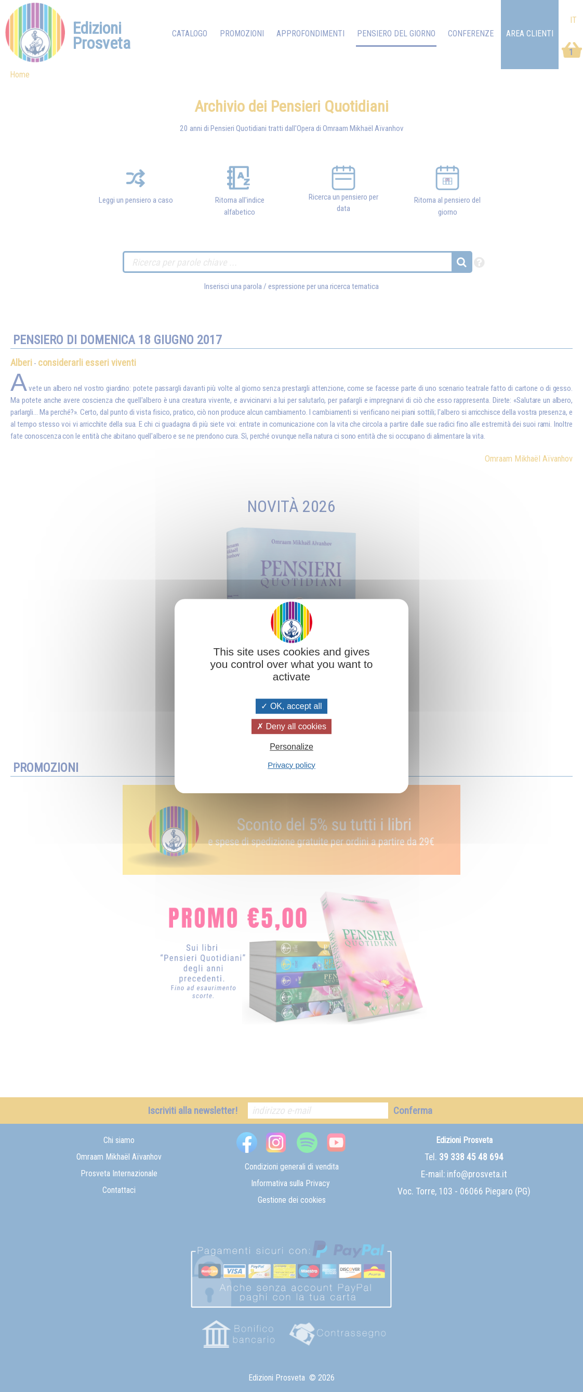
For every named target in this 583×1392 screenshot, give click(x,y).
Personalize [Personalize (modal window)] (291, 747)
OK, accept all (291, 706)
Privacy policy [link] (291, 764)
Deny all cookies (291, 726)
